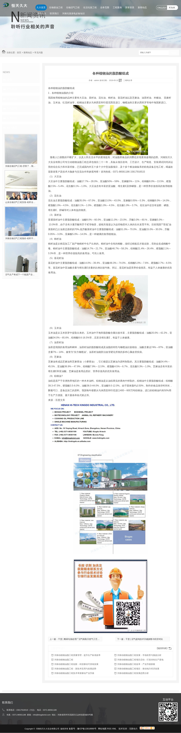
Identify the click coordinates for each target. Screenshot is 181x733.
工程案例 (117, 7)
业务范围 (104, 7)
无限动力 (133, 728)
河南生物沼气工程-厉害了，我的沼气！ (20, 166)
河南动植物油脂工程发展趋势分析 (133, 673)
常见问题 (38, 52)
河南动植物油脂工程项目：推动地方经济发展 (138, 668)
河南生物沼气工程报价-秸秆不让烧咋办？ (20, 238)
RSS (109, 728)
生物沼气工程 (73, 7)
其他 (9, 79)
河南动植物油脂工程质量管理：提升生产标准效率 (77, 655)
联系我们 (54, 13)
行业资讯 (12, 89)
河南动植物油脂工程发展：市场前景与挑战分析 (139, 655)
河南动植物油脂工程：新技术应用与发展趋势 (75, 668)
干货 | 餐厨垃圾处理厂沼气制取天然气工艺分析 (80, 639)
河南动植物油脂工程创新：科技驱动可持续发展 (76, 664)
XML (114, 728)
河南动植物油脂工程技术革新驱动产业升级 (74, 673)
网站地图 (102, 728)
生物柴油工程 (56, 7)
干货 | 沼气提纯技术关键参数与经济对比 (144, 639)
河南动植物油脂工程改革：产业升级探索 (136, 664)
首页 (19, 52)
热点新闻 (12, 108)
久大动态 (12, 118)
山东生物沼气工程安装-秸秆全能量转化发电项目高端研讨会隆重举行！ (20, 202)
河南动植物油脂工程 (63, 659)
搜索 (173, 52)
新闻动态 (142, 7)
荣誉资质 (129, 7)
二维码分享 (127, 80)
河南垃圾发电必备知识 (73, 13)
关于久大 (41, 13)
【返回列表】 (162, 648)
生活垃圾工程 (90, 7)
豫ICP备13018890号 (86, 728)
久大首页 (41, 7)
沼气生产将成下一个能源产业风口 (20, 274)
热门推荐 (12, 127)
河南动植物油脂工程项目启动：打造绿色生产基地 (140, 659)
